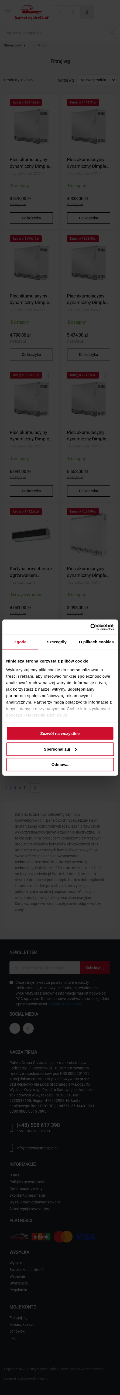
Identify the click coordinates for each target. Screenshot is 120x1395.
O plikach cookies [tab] (96, 642)
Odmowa (60, 764)
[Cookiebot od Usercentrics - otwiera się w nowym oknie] (90, 626)
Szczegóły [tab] (57, 642)
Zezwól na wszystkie (60, 733)
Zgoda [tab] (20, 642)
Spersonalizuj (60, 749)
